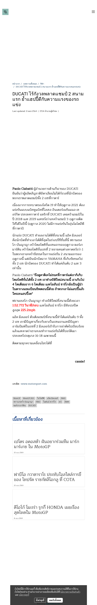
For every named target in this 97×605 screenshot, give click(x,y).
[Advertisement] (48, 61)
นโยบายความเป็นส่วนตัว (70, 592)
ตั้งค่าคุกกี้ (40, 600)
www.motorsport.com (34, 384)
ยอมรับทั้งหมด (55, 600)
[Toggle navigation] (93, 12)
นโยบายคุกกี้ (24, 595)
